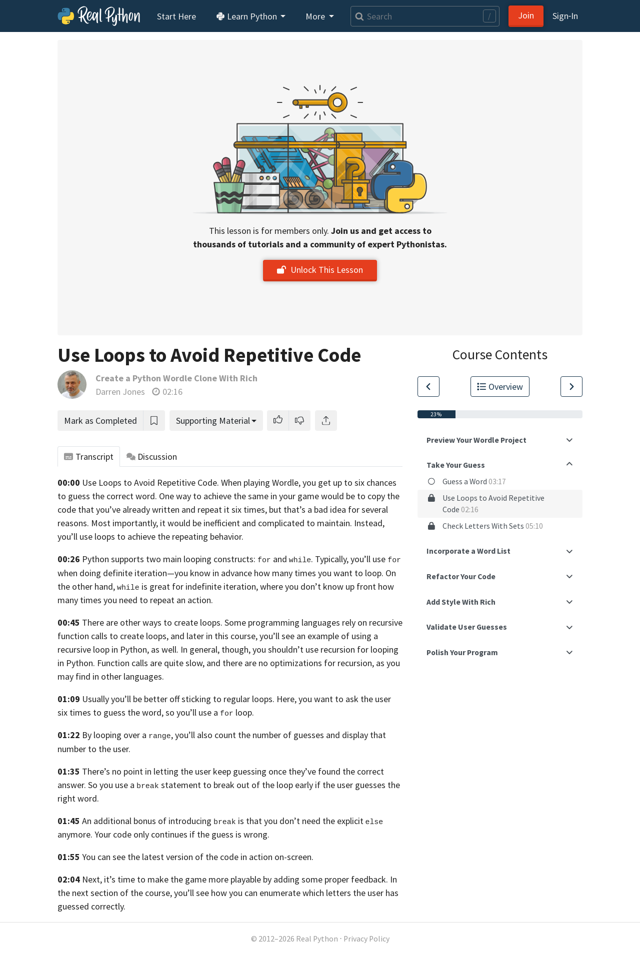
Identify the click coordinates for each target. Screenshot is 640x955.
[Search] (425, 16)
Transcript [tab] (89, 456)
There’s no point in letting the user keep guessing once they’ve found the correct (233, 771)
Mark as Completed (100, 420)
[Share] (326, 420)
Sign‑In (565, 15)
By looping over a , (127, 735)
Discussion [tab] (152, 456)
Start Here (176, 16)
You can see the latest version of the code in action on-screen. (198, 857)
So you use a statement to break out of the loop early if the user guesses (237, 785)
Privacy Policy (367, 939)
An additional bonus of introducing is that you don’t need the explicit (223, 821)
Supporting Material (213, 420)
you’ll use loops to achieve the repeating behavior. (151, 536)
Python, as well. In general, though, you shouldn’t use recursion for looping (259, 649)
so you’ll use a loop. (210, 712)
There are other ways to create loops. (152, 622)
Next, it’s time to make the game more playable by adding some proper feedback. (235, 879)
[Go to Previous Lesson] (429, 386)
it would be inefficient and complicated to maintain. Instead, (272, 523)
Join (526, 15)
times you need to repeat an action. (146, 600)
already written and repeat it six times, (194, 509)
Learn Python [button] (247, 16)
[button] (278, 420)
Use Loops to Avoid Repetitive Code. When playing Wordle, (191, 482)
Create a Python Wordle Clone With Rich (177, 378)
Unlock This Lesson (320, 269)
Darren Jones (120, 391)
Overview (500, 386)
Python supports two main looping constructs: (176, 559)
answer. (72, 785)
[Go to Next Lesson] (571, 386)
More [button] (316, 16)
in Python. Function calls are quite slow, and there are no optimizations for (197, 663)
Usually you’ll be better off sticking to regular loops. (178, 699)
